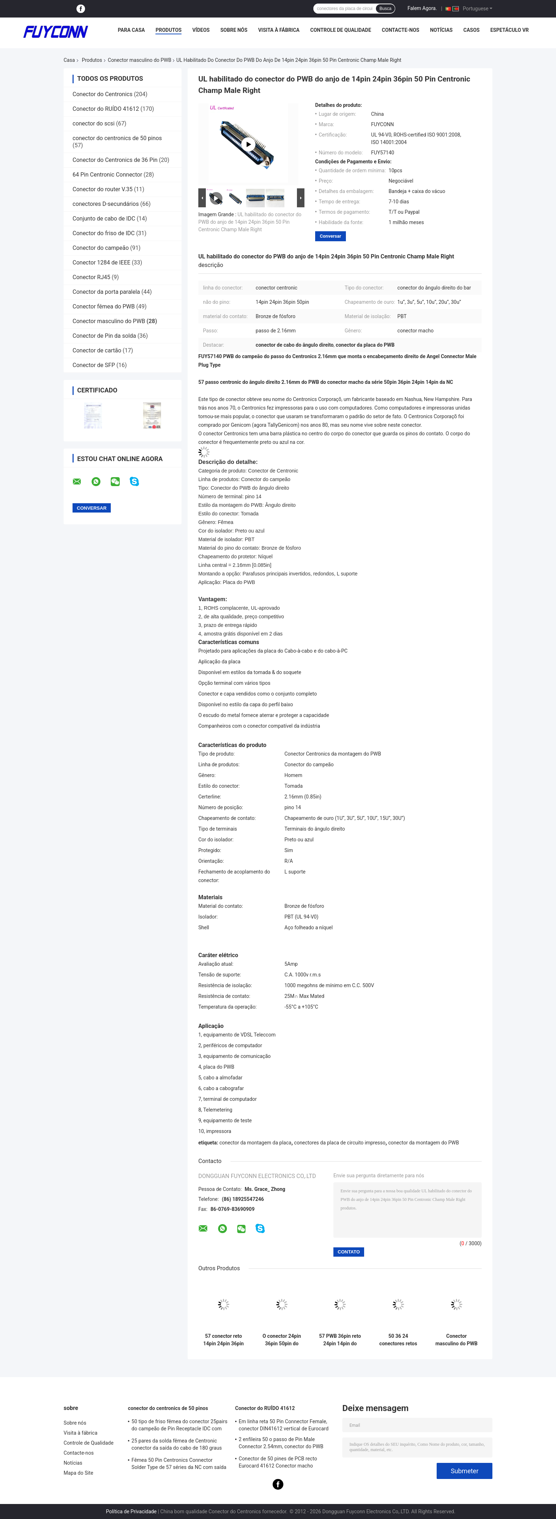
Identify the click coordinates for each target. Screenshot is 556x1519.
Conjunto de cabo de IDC (104, 218)
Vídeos (201, 30)
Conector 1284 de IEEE (101, 262)
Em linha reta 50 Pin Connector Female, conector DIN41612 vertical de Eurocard (283, 1425)
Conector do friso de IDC (104, 233)
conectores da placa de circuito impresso (340, 1143)
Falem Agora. (422, 8)
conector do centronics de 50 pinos (117, 138)
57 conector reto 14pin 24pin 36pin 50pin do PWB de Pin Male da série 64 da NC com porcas (223, 1340)
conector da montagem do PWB (423, 1143)
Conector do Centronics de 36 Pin (115, 160)
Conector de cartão (97, 350)
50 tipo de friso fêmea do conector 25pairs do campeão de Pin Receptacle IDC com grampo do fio (179, 1426)
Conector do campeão (101, 247)
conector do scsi (94, 123)
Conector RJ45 (91, 277)
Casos (471, 30)
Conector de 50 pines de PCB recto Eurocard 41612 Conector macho (278, 1462)
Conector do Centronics (103, 94)
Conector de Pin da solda (104, 335)
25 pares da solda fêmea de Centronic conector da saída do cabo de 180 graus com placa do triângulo (176, 1445)
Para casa (131, 30)
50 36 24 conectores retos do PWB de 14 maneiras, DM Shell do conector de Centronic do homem (398, 1340)
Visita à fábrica (278, 30)
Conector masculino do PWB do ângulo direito (456, 1340)
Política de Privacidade (131, 1511)
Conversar (330, 236)
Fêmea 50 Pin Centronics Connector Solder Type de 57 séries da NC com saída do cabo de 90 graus (179, 1464)
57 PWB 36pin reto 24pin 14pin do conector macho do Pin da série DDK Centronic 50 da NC (340, 1340)
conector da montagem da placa (255, 1143)
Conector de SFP (94, 365)
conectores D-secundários (106, 204)
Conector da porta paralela (106, 291)
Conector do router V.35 (103, 189)
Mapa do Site (78, 1473)
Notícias (441, 30)
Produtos (168, 30)
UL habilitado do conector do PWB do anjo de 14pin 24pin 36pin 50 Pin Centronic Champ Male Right (249, 222)
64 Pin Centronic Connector (107, 174)
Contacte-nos (401, 30)
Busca (385, 8)
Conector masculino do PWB (140, 60)
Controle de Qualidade (340, 30)
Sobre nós (234, 30)
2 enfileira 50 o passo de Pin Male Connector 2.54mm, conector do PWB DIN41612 (281, 1443)
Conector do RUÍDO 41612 (106, 108)
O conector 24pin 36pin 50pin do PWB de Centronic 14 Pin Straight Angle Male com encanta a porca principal (282, 1340)
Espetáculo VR (509, 30)
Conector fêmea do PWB (104, 306)
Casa (69, 60)
